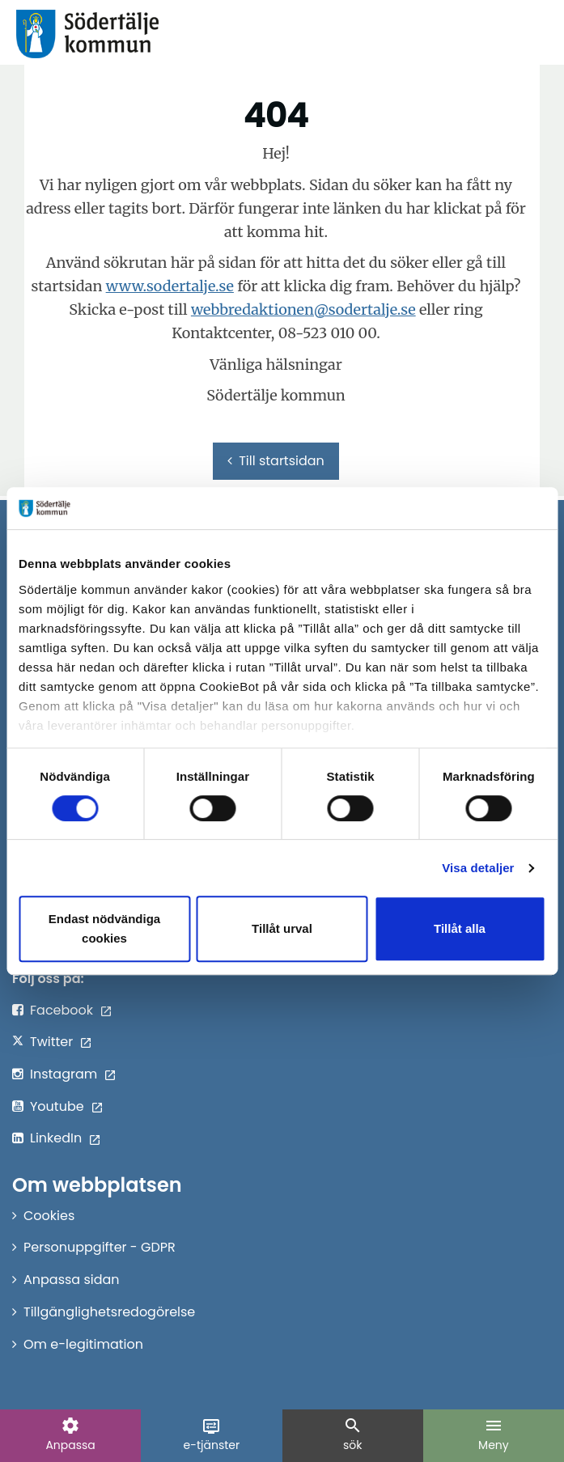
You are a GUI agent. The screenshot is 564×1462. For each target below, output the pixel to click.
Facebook (61, 1010)
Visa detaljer (478, 868)
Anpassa (70, 1434)
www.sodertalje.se (170, 286)
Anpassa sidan (71, 1279)
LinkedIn (56, 1138)
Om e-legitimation (83, 1344)
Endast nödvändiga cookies (104, 928)
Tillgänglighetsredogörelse (109, 1312)
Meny (493, 1434)
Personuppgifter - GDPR (99, 1247)
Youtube (57, 1106)
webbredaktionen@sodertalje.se (303, 309)
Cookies (48, 1215)
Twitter (51, 1041)
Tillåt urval (282, 928)
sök (353, 1434)
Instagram (63, 1074)
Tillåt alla (460, 928)
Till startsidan (275, 460)
